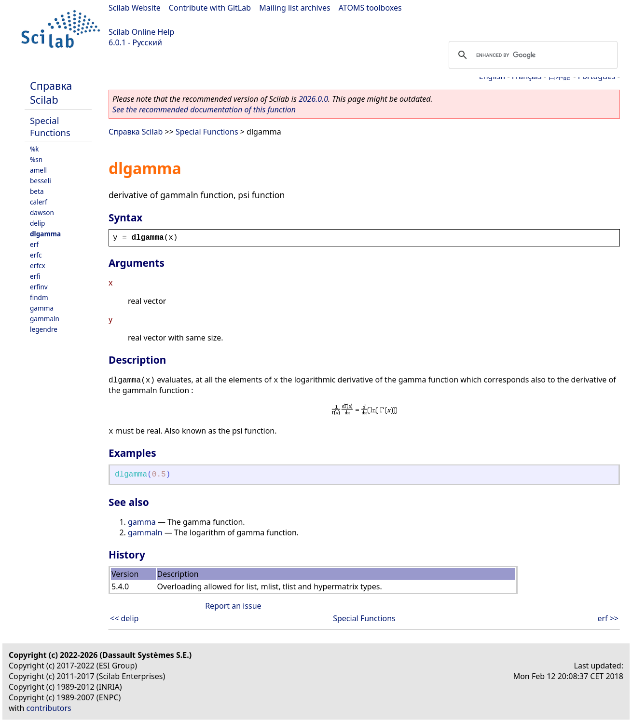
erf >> (607, 618)
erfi (35, 276)
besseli (40, 180)
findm (39, 297)
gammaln (44, 318)
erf (34, 244)
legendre (43, 329)
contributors (49, 708)
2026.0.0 (313, 99)
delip (37, 223)
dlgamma (45, 233)
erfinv (39, 286)
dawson (42, 212)
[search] (531, 55)
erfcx (37, 265)
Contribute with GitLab (210, 7)
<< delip (124, 618)
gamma (42, 308)
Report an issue (233, 605)
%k (34, 148)
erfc (35, 254)
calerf (38, 201)
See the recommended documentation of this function (204, 109)
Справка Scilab (51, 93)
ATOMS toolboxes (370, 7)
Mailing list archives (294, 7)
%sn (36, 159)
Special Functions (50, 126)
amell (38, 170)
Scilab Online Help (141, 32)
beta (37, 191)
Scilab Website (135, 7)
